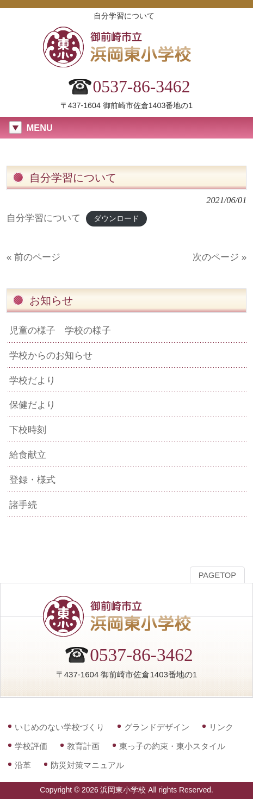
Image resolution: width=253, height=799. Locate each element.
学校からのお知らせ (50, 355)
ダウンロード (116, 219)
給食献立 (27, 454)
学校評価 (31, 746)
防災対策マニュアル (87, 765)
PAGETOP (217, 575)
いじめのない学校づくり (59, 727)
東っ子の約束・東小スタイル (172, 746)
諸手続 (23, 504)
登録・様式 (32, 479)
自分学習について (44, 217)
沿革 (23, 765)
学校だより (32, 380)
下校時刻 (27, 429)
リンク (221, 727)
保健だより (32, 404)
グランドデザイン (156, 727)
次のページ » (219, 256)
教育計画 (83, 746)
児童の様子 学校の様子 (60, 330)
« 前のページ (33, 256)
